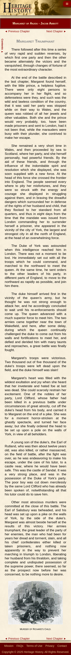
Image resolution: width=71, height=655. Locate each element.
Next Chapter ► (56, 31)
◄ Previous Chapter (17, 31)
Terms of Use (34, 645)
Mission (8, 645)
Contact (62, 645)
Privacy (49, 645)
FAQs (19, 645)
